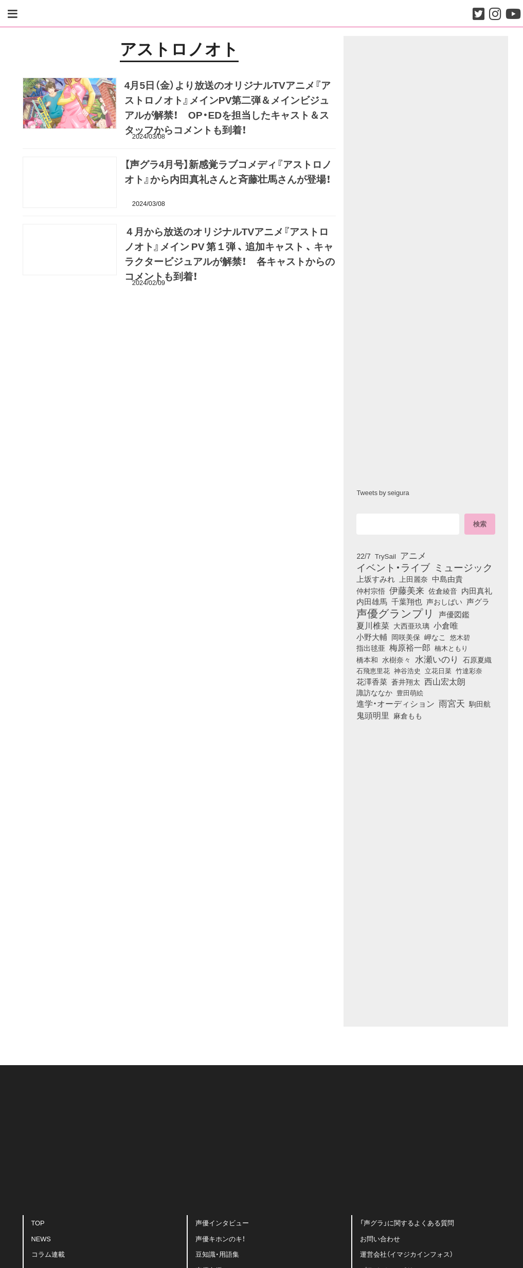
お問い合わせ (380, 1240)
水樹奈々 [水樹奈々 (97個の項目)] (396, 659)
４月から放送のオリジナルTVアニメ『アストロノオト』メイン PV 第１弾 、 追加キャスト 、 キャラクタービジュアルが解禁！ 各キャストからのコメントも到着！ (229, 255)
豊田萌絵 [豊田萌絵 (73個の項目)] (409, 692)
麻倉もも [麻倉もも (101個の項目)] (407, 715)
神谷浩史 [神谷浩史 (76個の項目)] (407, 670)
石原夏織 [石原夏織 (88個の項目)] (477, 659)
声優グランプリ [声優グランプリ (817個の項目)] (395, 613)
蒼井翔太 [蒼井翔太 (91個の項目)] (405, 681)
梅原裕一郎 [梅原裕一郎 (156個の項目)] (409, 647)
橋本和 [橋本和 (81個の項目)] (367, 659)
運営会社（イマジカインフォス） (406, 1256)
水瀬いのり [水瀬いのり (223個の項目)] (437, 659)
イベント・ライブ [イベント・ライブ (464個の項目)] (393, 567)
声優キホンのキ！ (220, 1240)
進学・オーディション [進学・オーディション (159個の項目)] (395, 703)
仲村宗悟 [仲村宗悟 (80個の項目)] (370, 590)
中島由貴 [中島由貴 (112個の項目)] (447, 579)
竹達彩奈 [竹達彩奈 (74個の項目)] (469, 670)
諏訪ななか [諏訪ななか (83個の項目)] (374, 692)
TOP (38, 1224)
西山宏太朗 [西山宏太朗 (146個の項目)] (444, 681)
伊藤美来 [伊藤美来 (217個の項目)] (406, 590)
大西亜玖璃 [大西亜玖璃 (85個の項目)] (411, 625)
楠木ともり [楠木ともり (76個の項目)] (451, 647)
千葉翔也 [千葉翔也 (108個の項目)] (406, 601)
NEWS (41, 1240)
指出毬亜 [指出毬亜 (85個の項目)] (370, 647)
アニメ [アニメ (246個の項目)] (413, 555)
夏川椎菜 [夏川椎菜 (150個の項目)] (372, 625)
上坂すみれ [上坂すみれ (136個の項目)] (375, 579)
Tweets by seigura (382, 492)
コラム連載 (48, 1256)
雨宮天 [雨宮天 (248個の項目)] (452, 703)
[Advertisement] (179, 344)
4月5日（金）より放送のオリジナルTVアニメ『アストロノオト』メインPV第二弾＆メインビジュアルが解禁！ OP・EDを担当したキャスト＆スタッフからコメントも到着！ (227, 109)
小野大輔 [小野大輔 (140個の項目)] (371, 637)
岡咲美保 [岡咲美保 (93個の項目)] (405, 637)
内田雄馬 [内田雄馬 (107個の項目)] (371, 601)
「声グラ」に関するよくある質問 (407, 1224)
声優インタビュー (222, 1224)
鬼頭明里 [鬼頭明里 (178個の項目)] (372, 715)
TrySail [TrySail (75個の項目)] (385, 556)
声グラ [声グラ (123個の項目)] (478, 601)
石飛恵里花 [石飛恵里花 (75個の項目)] (373, 670)
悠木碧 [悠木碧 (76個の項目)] (460, 637)
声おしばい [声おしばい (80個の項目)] (444, 601)
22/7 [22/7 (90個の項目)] (363, 556)
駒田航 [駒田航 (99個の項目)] (480, 703)
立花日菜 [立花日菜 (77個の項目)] (438, 670)
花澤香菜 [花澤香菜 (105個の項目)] (371, 681)
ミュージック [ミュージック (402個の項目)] (463, 567)
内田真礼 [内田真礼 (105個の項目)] (476, 590)
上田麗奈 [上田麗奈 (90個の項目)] (413, 579)
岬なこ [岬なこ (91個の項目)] (435, 637)
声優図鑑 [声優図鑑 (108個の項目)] (454, 614)
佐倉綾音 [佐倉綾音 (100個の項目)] (442, 590)
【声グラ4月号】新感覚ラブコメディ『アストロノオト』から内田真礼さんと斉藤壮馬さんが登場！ (228, 173)
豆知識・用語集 (217, 1256)
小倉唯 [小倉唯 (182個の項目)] (446, 625)
